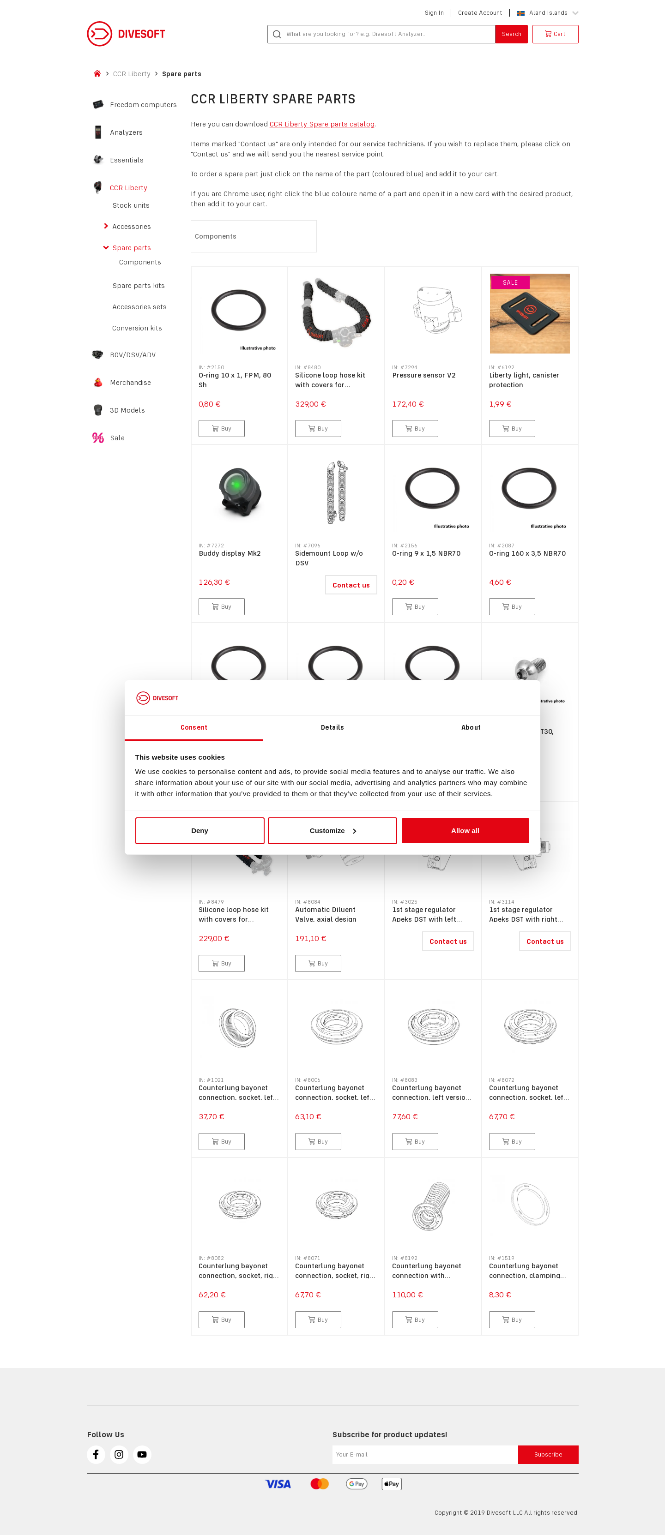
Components (140, 262)
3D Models (127, 410)
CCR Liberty (132, 74)
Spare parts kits (138, 285)
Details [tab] (332, 727)
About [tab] (471, 727)
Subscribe (548, 1454)
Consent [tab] (194, 727)
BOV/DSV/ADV (133, 355)
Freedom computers (143, 104)
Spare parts (181, 74)
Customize (333, 830)
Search (511, 33)
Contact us (351, 585)
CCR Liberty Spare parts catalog (322, 124)
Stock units (131, 205)
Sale (117, 438)
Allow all (465, 830)
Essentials (127, 160)
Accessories (131, 226)
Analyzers (126, 132)
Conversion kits (137, 328)
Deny (199, 830)
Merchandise (130, 382)
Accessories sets (139, 307)
